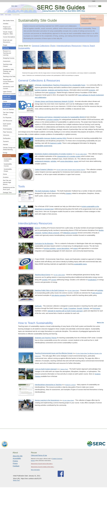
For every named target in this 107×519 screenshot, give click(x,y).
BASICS (37, 228)
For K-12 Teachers (8, 109)
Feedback (16, 466)
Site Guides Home (8, 20)
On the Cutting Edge (81, 154)
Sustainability (7, 156)
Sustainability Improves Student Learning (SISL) (51, 138)
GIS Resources (7, 120)
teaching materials (41, 90)
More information (35, 469)
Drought (79, 308)
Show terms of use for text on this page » (42, 463)
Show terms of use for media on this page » (42, 466)
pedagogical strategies (42, 161)
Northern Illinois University (50, 233)
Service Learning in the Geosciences (47, 400)
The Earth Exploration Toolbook (45, 191)
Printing (15, 461)
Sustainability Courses (8, 165)
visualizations (92, 280)
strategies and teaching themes (58, 90)
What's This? (16, 480)
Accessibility (17, 458)
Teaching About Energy (42, 275)
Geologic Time (7, 192)
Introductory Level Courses (8, 87)
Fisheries (86, 308)
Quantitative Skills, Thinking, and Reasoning (8, 71)
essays (76, 161)
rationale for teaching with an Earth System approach (65, 311)
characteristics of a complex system (69, 156)
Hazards (5, 144)
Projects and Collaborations (88, 18)
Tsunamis (6, 141)
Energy (5, 152)
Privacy (15, 463)
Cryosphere (72, 308)
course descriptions (66, 161)
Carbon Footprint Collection (44, 169)
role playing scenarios (58, 295)
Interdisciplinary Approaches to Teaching (48, 384)
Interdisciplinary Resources (69, 46)
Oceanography (7, 129)
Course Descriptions (9, 37)
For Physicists (7, 117)
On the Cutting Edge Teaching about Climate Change (71, 169)
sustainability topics (80, 264)
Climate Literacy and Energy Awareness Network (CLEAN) (54, 101)
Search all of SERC (86, 23)
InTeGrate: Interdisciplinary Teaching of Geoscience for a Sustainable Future (60, 85)
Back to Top (100, 322)
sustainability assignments (43, 146)
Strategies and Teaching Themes (46, 338)
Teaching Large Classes (7, 65)
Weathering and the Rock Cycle (9, 188)
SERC (2, 14)
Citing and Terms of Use (39, 455)
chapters (69, 193)
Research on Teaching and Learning (7, 53)
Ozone (5, 174)
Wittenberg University (70, 233)
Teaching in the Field (9, 76)
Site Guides (8, 14)
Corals (65, 308)
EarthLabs (38, 306)
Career (5, 101)
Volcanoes (6, 135)
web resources (97, 293)
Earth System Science (7, 125)
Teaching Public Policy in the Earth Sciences (49, 290)
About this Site (17, 456)
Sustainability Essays (8, 170)
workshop (52, 92)
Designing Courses (8, 58)
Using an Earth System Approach (46, 369)
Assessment (6, 61)
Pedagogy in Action (70, 384)
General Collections (40, 46)
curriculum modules (52, 119)
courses (53, 280)
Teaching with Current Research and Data (8, 81)
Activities (5, 23)
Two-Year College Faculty (8, 113)
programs (92, 90)
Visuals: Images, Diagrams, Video (8, 33)
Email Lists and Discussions (7, 41)
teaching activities (50, 248)
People (5, 45)
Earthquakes (7, 138)
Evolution (6, 177)
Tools (53, 46)
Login (93, 1)
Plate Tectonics (7, 132)
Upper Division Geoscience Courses (9, 92)
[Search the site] (93, 6)
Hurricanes (96, 308)
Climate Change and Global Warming (9, 148)
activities (53, 161)
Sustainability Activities (8, 160)
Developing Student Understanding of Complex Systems (53, 154)
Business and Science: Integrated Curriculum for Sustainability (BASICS (62, 117)
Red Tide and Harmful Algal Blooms (7, 182)
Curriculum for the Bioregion (44, 243)
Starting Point (64, 369)
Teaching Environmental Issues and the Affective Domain (54, 353)
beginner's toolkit (55, 143)
